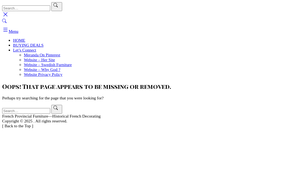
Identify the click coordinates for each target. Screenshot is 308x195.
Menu (10, 31)
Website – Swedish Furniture (48, 64)
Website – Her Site (39, 59)
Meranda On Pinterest (42, 55)
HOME (19, 40)
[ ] (17, 125)
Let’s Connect (24, 50)
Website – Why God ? (42, 69)
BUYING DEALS (28, 45)
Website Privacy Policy (43, 74)
